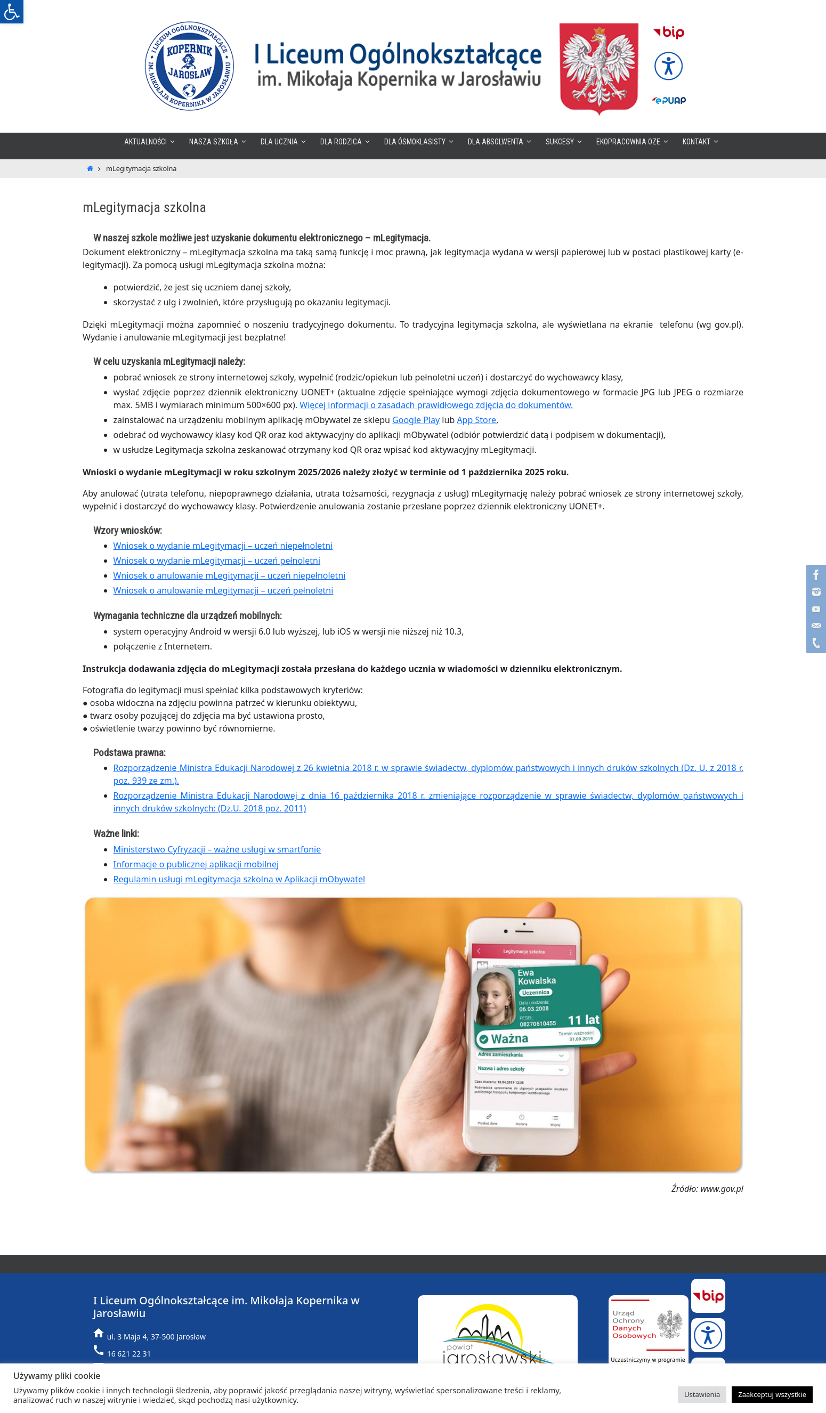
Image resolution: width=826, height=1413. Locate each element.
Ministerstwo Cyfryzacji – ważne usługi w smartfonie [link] (217, 849)
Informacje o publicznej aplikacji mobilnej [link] (196, 864)
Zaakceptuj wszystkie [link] (772, 1394)
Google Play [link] (416, 420)
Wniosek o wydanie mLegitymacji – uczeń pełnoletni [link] (217, 560)
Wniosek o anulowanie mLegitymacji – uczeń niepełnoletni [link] (230, 575)
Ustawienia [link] (702, 1394)
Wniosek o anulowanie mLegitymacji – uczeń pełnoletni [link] (224, 590)
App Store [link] (476, 420)
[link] (11, 11)
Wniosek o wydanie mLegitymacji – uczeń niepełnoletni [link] (223, 545)
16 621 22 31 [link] (129, 1354)
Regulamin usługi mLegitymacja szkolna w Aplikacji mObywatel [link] (240, 879)
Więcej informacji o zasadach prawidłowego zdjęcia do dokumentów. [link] (436, 405)
